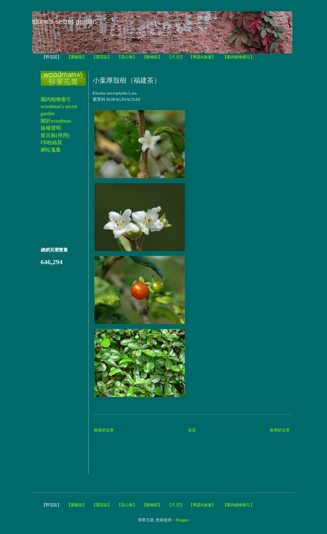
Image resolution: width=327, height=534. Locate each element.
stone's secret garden (64, 21)
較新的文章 (104, 430)
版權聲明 (51, 128)
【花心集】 (127, 57)
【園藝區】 (76, 57)
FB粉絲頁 (51, 142)
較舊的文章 (280, 430)
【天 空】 (175, 57)
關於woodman (56, 121)
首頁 (192, 430)
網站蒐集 (51, 150)
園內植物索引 (56, 99)
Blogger (182, 520)
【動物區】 (152, 57)
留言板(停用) (55, 135)
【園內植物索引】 (238, 57)
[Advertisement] (195, 454)
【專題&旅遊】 (202, 57)
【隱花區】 (102, 57)
